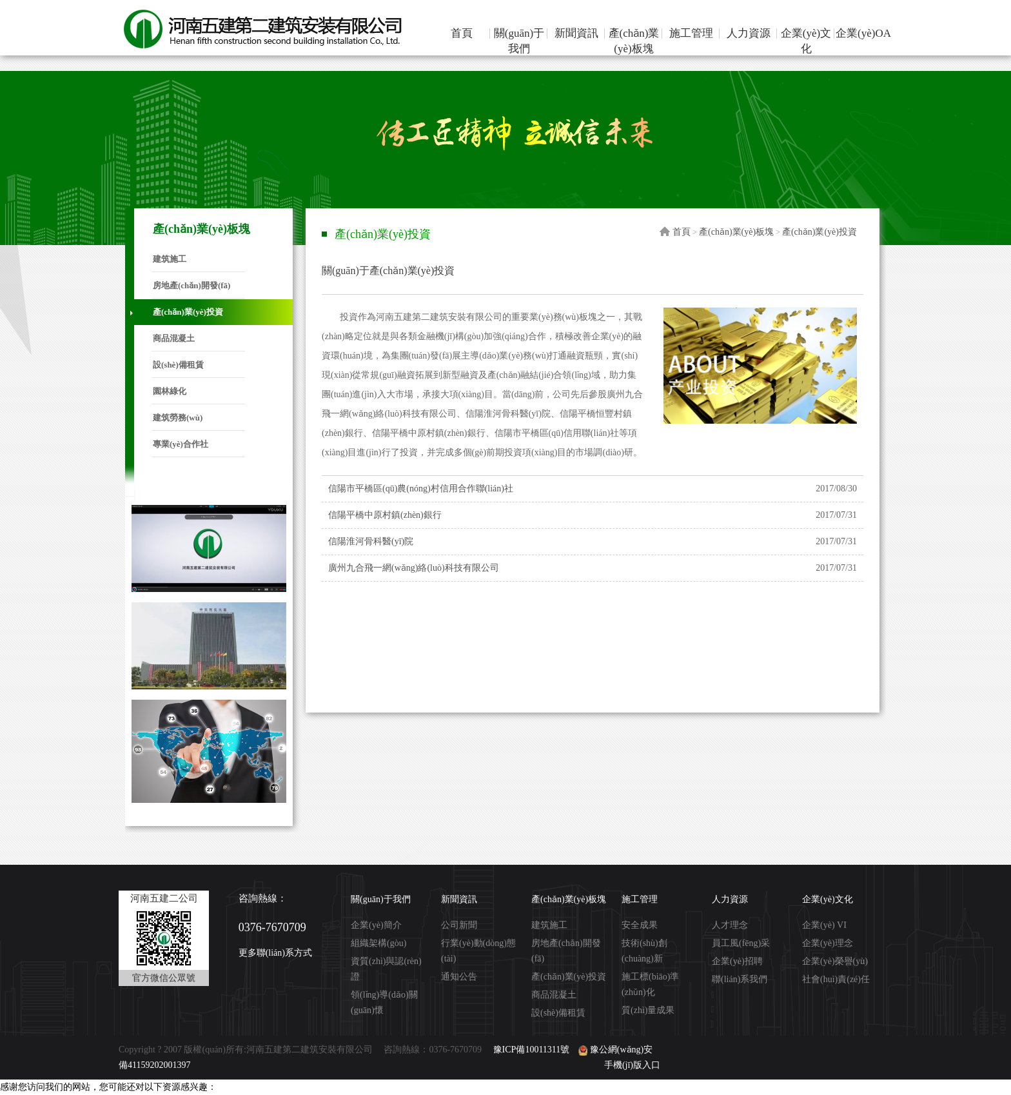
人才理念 (730, 925)
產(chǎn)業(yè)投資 (188, 312)
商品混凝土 (174, 338)
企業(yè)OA (863, 33)
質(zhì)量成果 (648, 1010)
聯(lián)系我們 (739, 979)
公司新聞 (459, 925)
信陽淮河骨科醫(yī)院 (370, 541)
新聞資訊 (576, 33)
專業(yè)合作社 (180, 444)
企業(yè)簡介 (376, 925)
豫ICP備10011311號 (531, 1049)
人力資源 (749, 33)
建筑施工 (169, 259)
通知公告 (459, 977)
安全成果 (640, 925)
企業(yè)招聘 (737, 961)
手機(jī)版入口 (632, 1065)
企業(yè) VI (824, 925)
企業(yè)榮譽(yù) (835, 961)
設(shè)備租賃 (178, 365)
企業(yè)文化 (806, 41)
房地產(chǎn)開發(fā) (191, 285)
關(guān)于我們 (519, 41)
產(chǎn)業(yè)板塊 (634, 41)
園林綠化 (169, 391)
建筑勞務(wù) (177, 417)
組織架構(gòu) (378, 943)
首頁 (462, 33)
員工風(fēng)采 (741, 943)
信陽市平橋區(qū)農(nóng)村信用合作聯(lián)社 (420, 488)
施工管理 (691, 33)
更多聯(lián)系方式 (275, 953)
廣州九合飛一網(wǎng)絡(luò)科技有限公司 (413, 568)
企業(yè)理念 (827, 943)
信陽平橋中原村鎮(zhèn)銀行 (385, 515)
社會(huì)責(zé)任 (836, 979)
